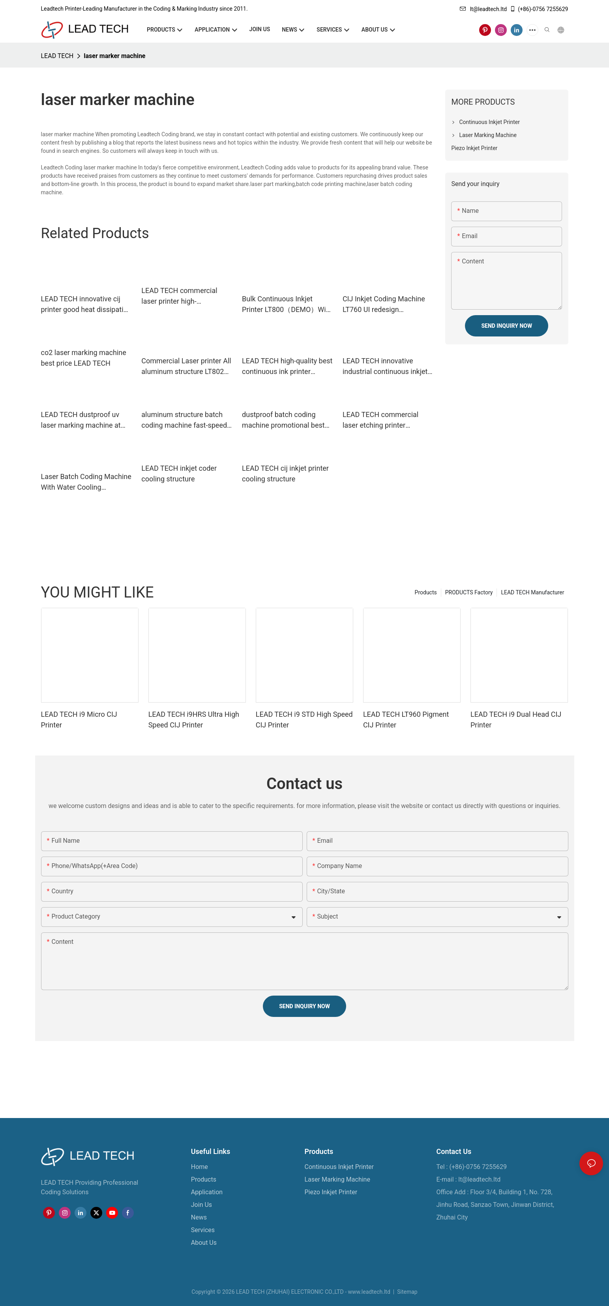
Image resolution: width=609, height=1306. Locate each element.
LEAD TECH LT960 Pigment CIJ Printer (406, 719)
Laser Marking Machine (337, 1179)
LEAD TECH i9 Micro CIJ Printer (79, 719)
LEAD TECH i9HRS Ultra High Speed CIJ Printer (193, 719)
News (199, 1217)
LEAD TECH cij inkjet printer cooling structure (285, 473)
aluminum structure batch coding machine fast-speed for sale (184, 420)
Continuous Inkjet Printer (339, 1167)
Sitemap (407, 1292)
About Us (204, 1242)
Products (426, 592)
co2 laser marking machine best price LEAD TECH (83, 357)
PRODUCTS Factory (469, 592)
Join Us (201, 1204)
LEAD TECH (57, 56)
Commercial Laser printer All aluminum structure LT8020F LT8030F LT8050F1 (186, 367)
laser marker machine (114, 56)
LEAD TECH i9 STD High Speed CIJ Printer (304, 719)
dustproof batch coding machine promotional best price (283, 420)
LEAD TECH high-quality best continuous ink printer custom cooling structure (287, 367)
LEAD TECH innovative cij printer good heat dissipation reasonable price (86, 305)
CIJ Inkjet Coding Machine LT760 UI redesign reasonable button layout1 (384, 305)
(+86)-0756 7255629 (539, 9)
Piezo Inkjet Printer (331, 1192)
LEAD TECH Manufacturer (532, 592)
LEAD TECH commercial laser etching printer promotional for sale (380, 420)
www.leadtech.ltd (369, 1292)
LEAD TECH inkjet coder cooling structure (179, 473)
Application (207, 1192)
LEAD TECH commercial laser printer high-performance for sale (179, 296)
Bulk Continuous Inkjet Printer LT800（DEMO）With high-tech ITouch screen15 (287, 305)
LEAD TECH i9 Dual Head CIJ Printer (515, 719)
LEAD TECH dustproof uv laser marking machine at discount (81, 420)
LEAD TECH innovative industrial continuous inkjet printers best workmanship (385, 367)
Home (199, 1167)
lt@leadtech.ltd (483, 9)
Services (203, 1230)
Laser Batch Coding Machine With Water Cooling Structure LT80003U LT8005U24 (86, 482)
